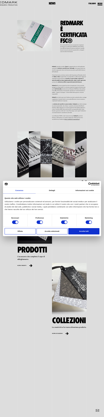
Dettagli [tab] (52, 190)
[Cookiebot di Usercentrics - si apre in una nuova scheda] (89, 184)
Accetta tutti (84, 231)
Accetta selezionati (52, 231)
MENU (100, 3)
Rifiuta (20, 231)
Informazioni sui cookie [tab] (85, 190)
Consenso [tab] (19, 190)
